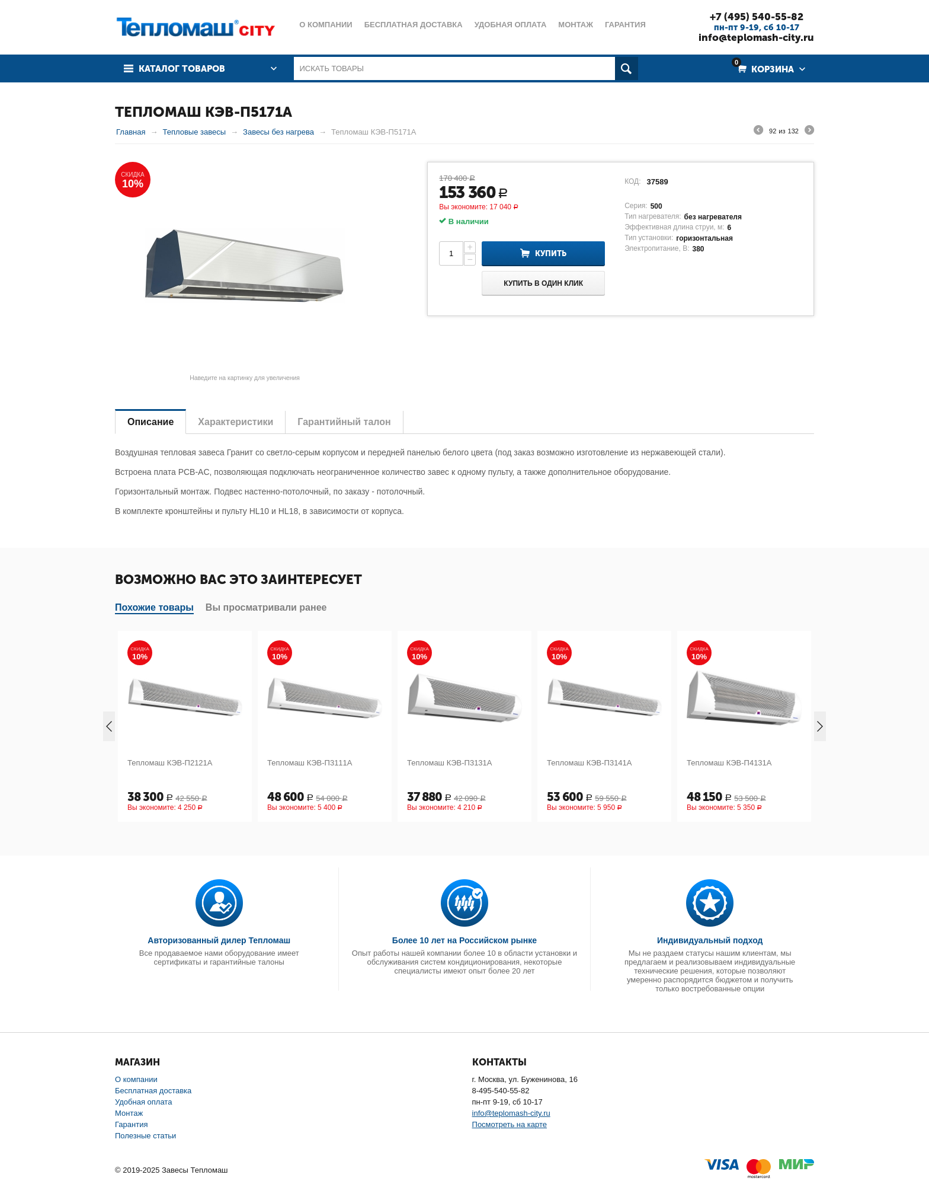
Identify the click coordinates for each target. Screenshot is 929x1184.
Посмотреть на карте (509, 1124)
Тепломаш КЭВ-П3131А (449, 762)
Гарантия (131, 1124)
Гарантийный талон (343, 422)
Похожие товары (154, 607)
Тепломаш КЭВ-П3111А (310, 762)
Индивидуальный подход (710, 940)
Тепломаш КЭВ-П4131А (729, 762)
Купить (550, 253)
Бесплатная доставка (153, 1090)
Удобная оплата (143, 1101)
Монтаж (129, 1113)
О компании (136, 1079)
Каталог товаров (182, 68)
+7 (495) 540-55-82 (756, 17)
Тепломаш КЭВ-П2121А (170, 762)
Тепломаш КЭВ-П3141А (589, 762)
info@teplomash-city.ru (756, 37)
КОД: (632, 181)
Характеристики (235, 422)
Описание (150, 422)
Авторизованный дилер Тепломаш (219, 940)
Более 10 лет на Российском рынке (464, 940)
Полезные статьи (145, 1135)
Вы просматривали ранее (266, 607)
